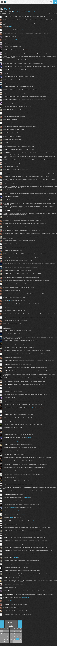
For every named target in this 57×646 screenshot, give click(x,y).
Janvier (11, 622)
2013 (11, 626)
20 (20, 636)
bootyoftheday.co (17, 39)
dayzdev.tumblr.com (25, 597)
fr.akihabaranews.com (13, 600)
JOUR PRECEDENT (5, 13)
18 (14, 636)
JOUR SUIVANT (52, 13)
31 (11, 641)
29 (4, 641)
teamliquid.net (22, 103)
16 (7, 636)
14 (1, 636)
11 (14, 634)
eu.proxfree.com (22, 514)
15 (4, 636)
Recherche (49, 2)
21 (1, 639)
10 (11, 634)
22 (4, 639)
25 (14, 639)
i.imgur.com (26, 49)
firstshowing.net (27, 497)
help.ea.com (16, 557)
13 (20, 634)
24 (11, 639)
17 (11, 636)
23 (7, 639)
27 (20, 639)
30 (7, 641)
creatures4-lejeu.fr (12, 507)
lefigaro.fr (10, 300)
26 (17, 639)
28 (1, 641)
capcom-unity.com (32, 520)
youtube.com (23, 29)
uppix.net (10, 26)
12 (17, 634)
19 (17, 636)
